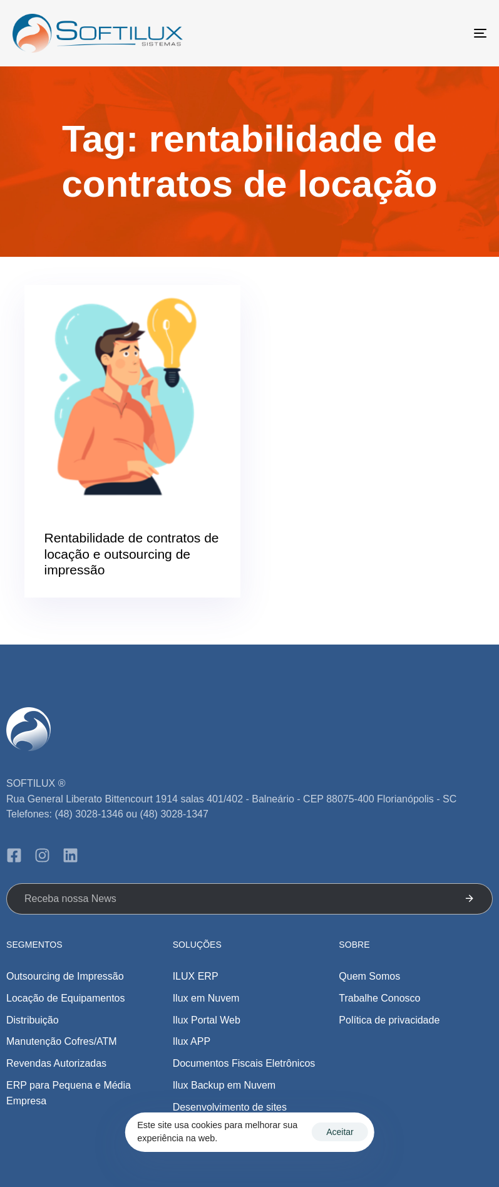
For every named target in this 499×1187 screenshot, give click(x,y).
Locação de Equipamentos (65, 998)
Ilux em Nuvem (206, 998)
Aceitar (340, 1132)
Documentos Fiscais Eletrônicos (244, 1063)
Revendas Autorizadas (56, 1063)
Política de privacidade (389, 1020)
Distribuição (32, 1020)
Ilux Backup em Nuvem (224, 1085)
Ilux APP (191, 1041)
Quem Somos (369, 976)
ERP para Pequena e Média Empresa (68, 1093)
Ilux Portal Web (206, 1020)
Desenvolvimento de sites (230, 1107)
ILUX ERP (196, 976)
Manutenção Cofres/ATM (61, 1041)
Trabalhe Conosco (379, 998)
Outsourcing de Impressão (65, 976)
